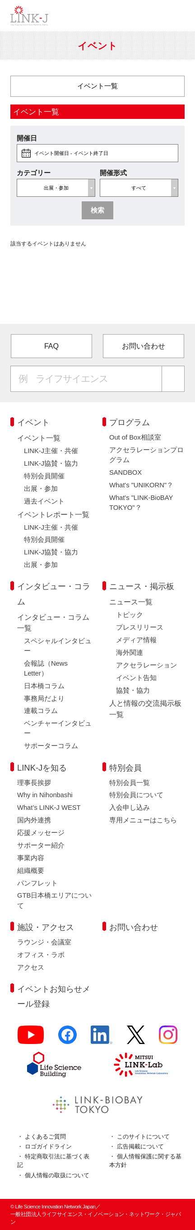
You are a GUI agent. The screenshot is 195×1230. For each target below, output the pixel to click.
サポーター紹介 (41, 845)
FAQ (51, 346)
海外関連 (129, 652)
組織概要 (30, 870)
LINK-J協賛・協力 (51, 463)
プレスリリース (139, 627)
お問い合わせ (143, 346)
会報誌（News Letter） (46, 668)
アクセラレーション (146, 665)
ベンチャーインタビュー (58, 728)
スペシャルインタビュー (58, 645)
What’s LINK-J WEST (49, 807)
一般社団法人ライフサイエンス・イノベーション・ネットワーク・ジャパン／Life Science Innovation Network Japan (29, 16)
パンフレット (37, 883)
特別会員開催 (44, 476)
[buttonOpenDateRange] (97, 153)
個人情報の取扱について (57, 1175)
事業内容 (30, 858)
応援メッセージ (41, 832)
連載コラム (41, 710)
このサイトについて (143, 1136)
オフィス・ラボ (41, 954)
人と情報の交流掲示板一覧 (145, 708)
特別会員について (136, 795)
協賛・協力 (133, 690)
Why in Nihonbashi (45, 795)
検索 (97, 210)
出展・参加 (41, 488)
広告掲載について (140, 1146)
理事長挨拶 (34, 782)
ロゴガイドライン (48, 1146)
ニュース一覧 (131, 602)
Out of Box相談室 (135, 437)
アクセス (30, 967)
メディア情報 (136, 640)
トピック (129, 614)
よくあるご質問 (45, 1136)
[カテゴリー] (97, 86)
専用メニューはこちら (143, 820)
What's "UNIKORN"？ (141, 485)
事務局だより (44, 698)
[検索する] (173, 379)
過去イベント (44, 501)
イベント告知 (136, 677)
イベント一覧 (38, 438)
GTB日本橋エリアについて (54, 900)
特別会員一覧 (129, 782)
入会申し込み (129, 807)
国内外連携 (34, 820)
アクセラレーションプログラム (146, 454)
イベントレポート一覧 (53, 514)
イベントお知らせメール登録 (53, 996)
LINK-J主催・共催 (51, 450)
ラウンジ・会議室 (44, 942)
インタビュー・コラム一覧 (53, 622)
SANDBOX (125, 472)
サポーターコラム (51, 745)
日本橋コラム (44, 686)
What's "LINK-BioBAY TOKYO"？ (141, 502)
